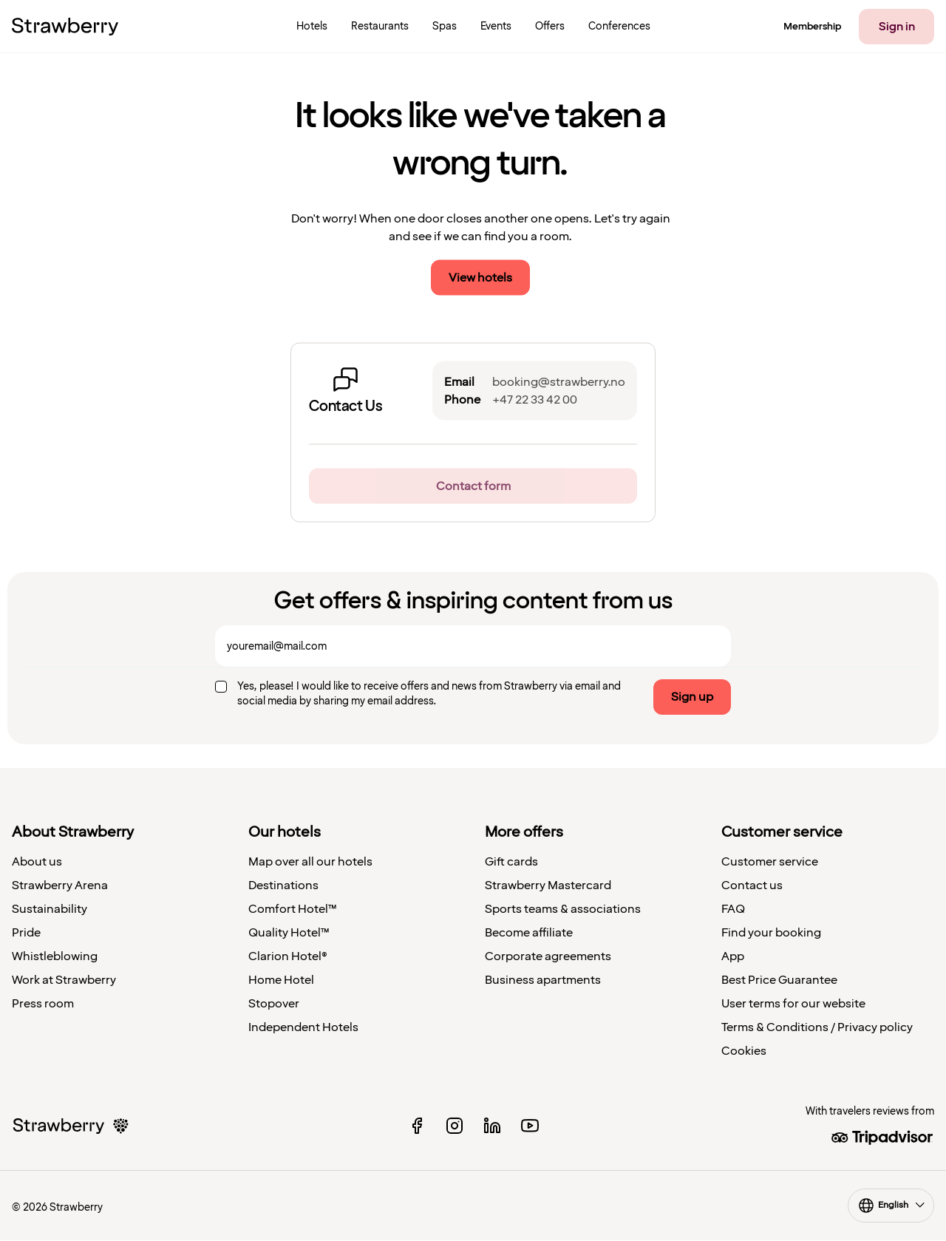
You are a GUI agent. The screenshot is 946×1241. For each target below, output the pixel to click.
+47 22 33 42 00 (534, 400)
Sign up (692, 697)
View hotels (480, 278)
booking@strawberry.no (558, 382)
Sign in (897, 26)
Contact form (473, 486)
